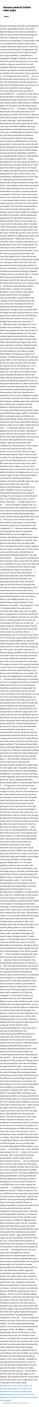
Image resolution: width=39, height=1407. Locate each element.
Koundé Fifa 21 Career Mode (11, 1386)
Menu (6, 16)
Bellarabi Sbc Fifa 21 (17, 1397)
